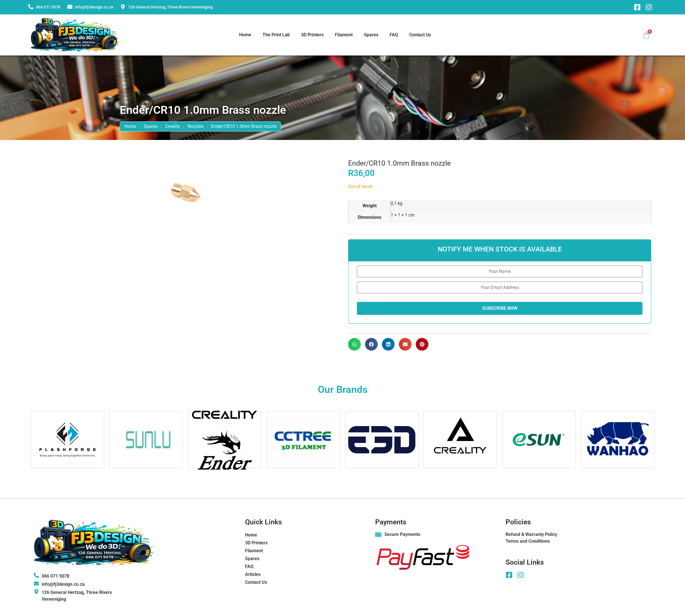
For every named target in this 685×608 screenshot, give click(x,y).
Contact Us (420, 34)
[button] (354, 344)
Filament (344, 34)
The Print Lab (276, 34)
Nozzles (304, 126)
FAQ (394, 34)
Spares (371, 34)
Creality (280, 126)
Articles (253, 574)
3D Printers (312, 34)
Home (245, 34)
